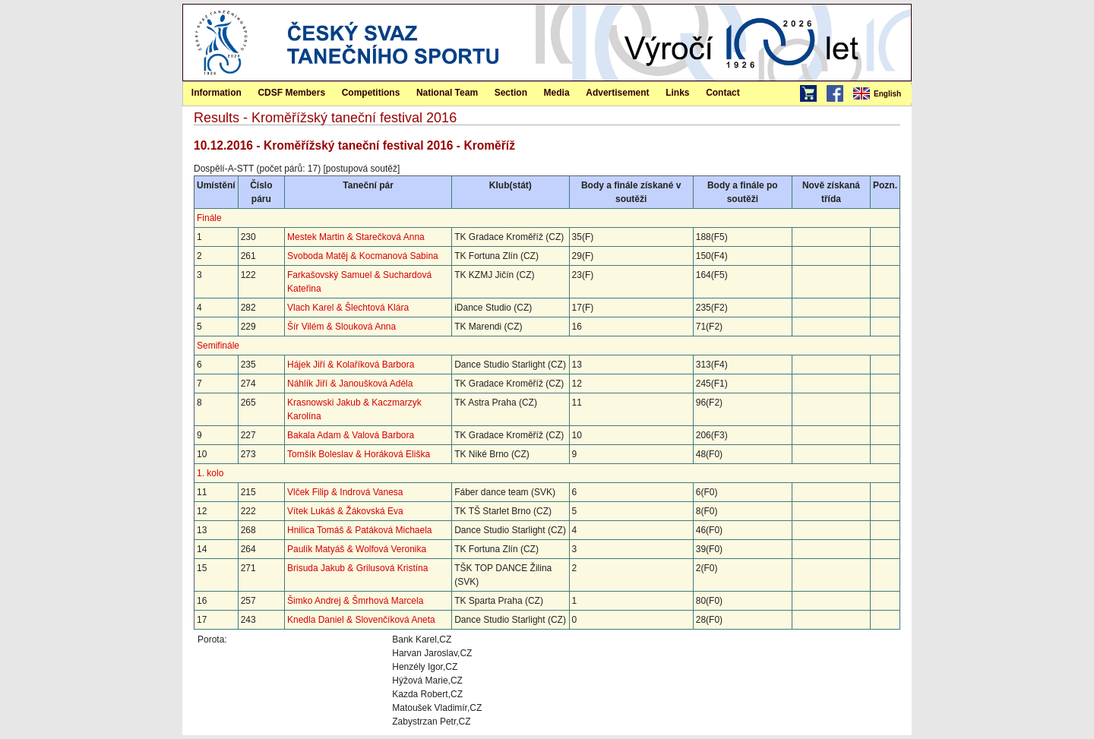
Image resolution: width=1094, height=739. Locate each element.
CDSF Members (291, 92)
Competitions (371, 92)
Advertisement (617, 92)
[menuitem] (881, 94)
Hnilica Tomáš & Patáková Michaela (359, 530)
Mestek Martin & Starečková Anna (356, 237)
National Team (447, 92)
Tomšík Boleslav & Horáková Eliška (358, 454)
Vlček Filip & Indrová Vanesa (345, 492)
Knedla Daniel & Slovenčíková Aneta (361, 619)
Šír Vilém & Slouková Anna (341, 326)
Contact (723, 92)
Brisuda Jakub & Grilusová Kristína (357, 568)
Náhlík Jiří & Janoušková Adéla (350, 383)
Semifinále (218, 345)
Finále (209, 218)
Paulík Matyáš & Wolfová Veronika (356, 549)
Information (216, 92)
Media (557, 92)
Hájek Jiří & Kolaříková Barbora (350, 364)
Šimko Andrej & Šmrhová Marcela (355, 600)
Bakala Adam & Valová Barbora (350, 435)
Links (677, 92)
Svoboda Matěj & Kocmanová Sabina (362, 256)
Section (511, 92)
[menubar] (881, 94)
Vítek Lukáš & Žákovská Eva (345, 511)
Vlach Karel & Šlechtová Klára (348, 307)
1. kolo (210, 473)
